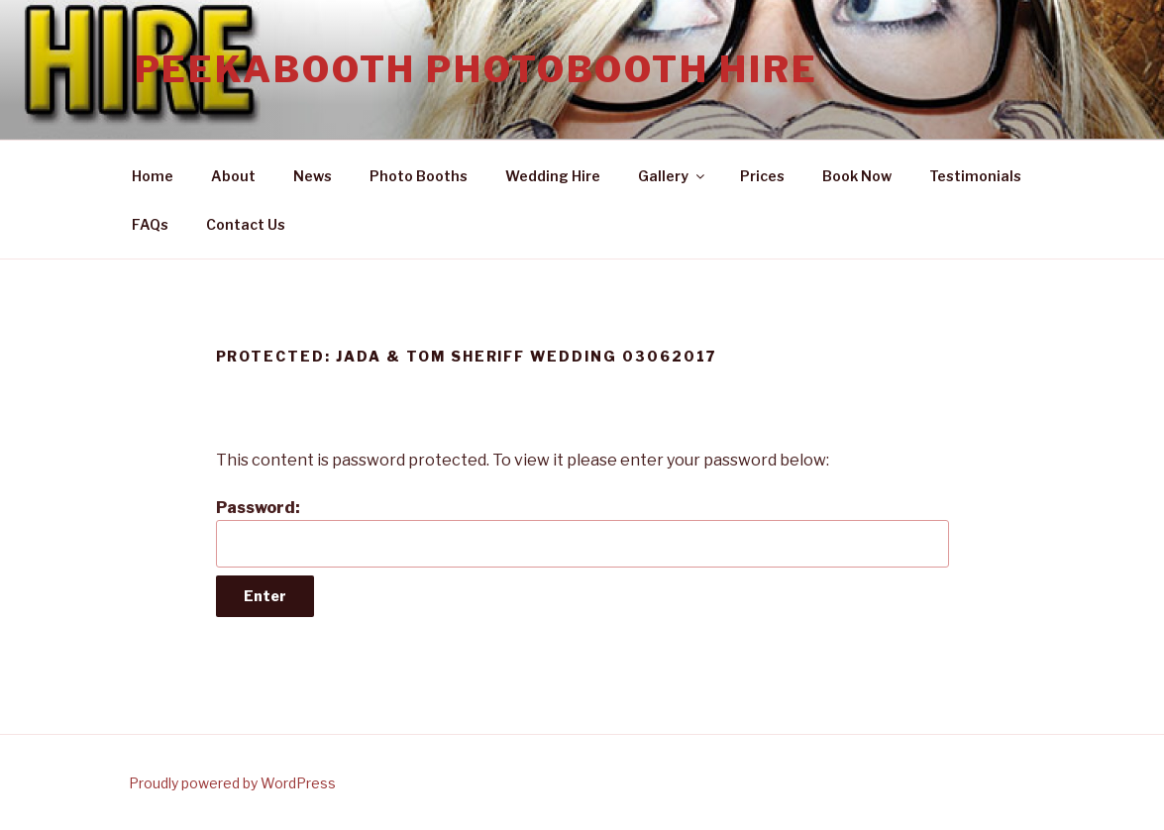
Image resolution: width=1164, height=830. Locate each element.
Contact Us (245, 224)
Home (152, 175)
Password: (582, 533)
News (312, 175)
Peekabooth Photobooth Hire (476, 69)
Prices (762, 175)
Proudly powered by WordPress (232, 783)
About (233, 175)
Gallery (672, 175)
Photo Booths (419, 175)
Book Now (857, 175)
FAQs (150, 224)
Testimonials (975, 175)
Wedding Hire (552, 175)
